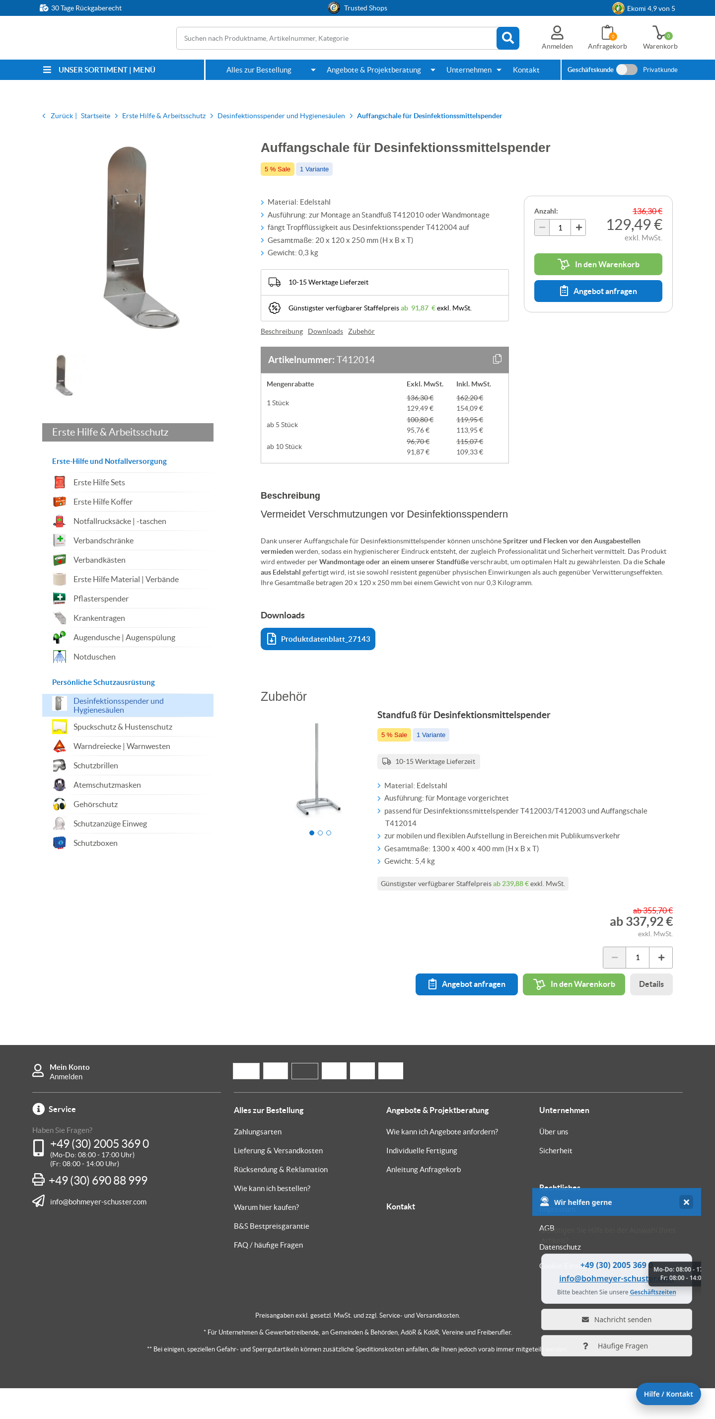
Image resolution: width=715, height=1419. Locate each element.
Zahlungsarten (258, 1162)
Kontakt (526, 70)
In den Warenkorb (599, 264)
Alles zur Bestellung (258, 70)
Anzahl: (546, 211)
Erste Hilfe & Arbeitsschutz (110, 432)
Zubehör (361, 331)
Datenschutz (560, 1277)
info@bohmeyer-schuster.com (98, 1232)
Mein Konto (70, 1098)
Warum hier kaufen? (266, 1238)
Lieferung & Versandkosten (278, 1181)
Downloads (325, 331)
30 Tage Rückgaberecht (86, 7)
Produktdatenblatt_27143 (318, 639)
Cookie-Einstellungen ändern (586, 1296)
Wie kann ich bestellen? (272, 1219)
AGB (547, 1259)
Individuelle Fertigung (421, 1181)
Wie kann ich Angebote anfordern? (442, 1162)
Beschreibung (282, 331)
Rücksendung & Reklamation (281, 1200)
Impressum (557, 1240)
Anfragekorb (607, 46)
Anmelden (66, 1107)
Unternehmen (469, 70)
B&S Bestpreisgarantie (271, 1257)
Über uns (554, 1162)
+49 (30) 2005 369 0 (99, 1174)
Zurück (62, 116)
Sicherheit (555, 1181)
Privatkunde (660, 70)
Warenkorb (660, 46)
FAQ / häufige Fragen (268, 1275)
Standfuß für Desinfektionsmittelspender (474, 725)
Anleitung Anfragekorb (423, 1200)
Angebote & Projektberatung (374, 70)
